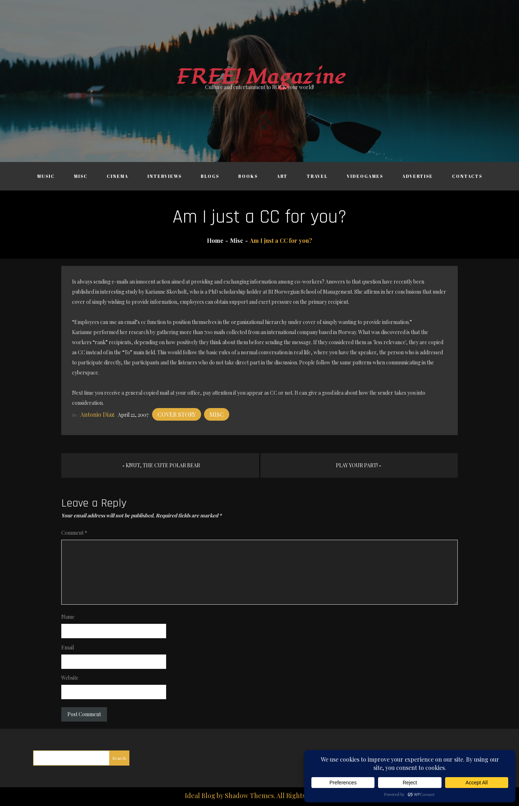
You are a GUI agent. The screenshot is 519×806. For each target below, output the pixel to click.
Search (119, 758)
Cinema (117, 176)
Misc (81, 176)
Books (248, 176)
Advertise (417, 176)
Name (68, 616)
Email (67, 647)
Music (46, 176)
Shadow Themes (249, 795)
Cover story (177, 414)
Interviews (164, 176)
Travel (317, 176)
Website (70, 677)
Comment (74, 532)
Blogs (210, 176)
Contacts (467, 176)
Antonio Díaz (97, 414)
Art (282, 176)
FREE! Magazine (259, 77)
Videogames (365, 176)
